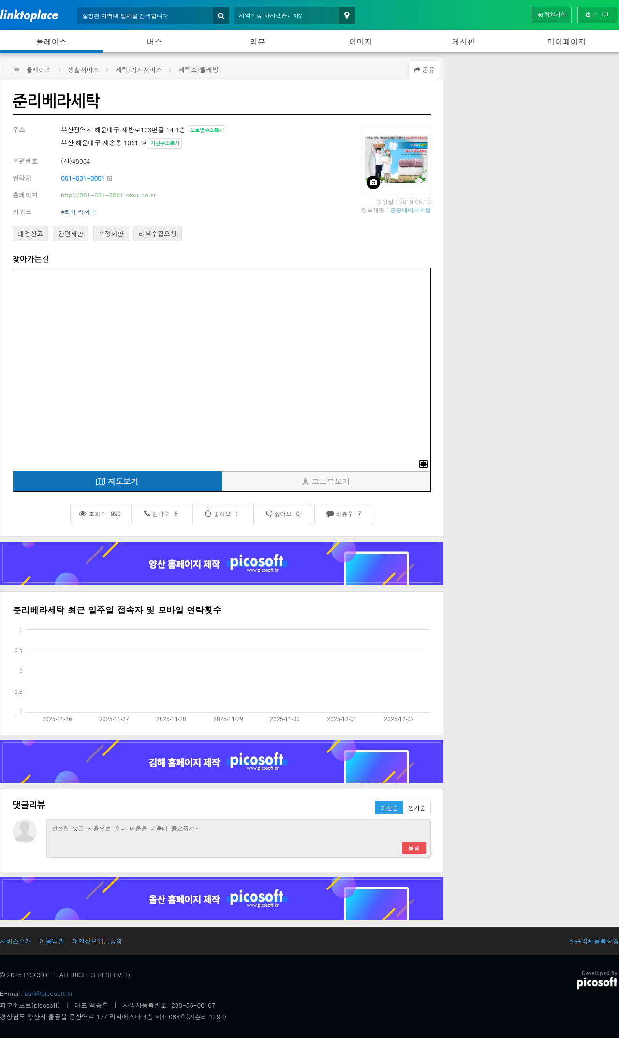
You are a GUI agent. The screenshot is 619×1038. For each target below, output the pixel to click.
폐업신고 (30, 233)
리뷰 (257, 41)
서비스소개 (15, 941)
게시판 (463, 41)
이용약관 (51, 941)
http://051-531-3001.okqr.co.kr (108, 194)
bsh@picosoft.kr (49, 993)
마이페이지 (566, 41)
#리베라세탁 (78, 211)
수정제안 (111, 233)
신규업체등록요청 (594, 941)
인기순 (417, 807)
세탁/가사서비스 (139, 69)
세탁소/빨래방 (198, 69)
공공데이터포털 (410, 210)
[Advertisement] (533, 125)
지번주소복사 (164, 143)
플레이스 (51, 41)
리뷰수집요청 (158, 233)
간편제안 (70, 233)
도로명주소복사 (207, 130)
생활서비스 (83, 69)
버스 (154, 41)
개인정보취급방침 (97, 941)
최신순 (389, 807)
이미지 (360, 41)
